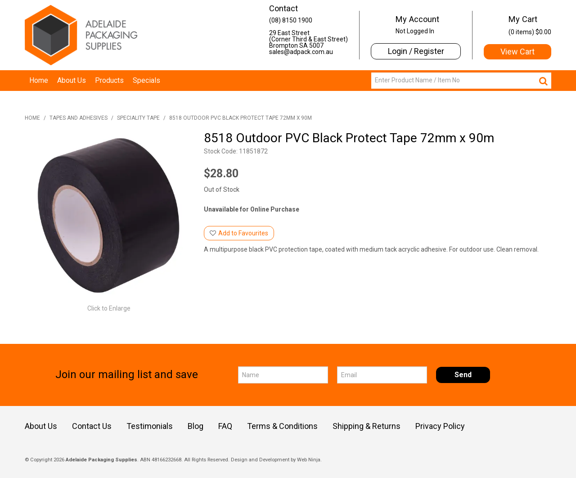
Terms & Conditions (282, 426)
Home (38, 80)
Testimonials (149, 426)
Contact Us (92, 426)
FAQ (225, 426)
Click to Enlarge (108, 308)
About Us (71, 80)
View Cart (517, 51)
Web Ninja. (309, 460)
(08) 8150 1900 (290, 20)
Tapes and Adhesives (79, 118)
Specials (146, 80)
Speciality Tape (138, 118)
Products (109, 80)
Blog (195, 426)
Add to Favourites (243, 233)
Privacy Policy (440, 426)
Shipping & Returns (366, 426)
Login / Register (416, 51)
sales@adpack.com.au (301, 51)
